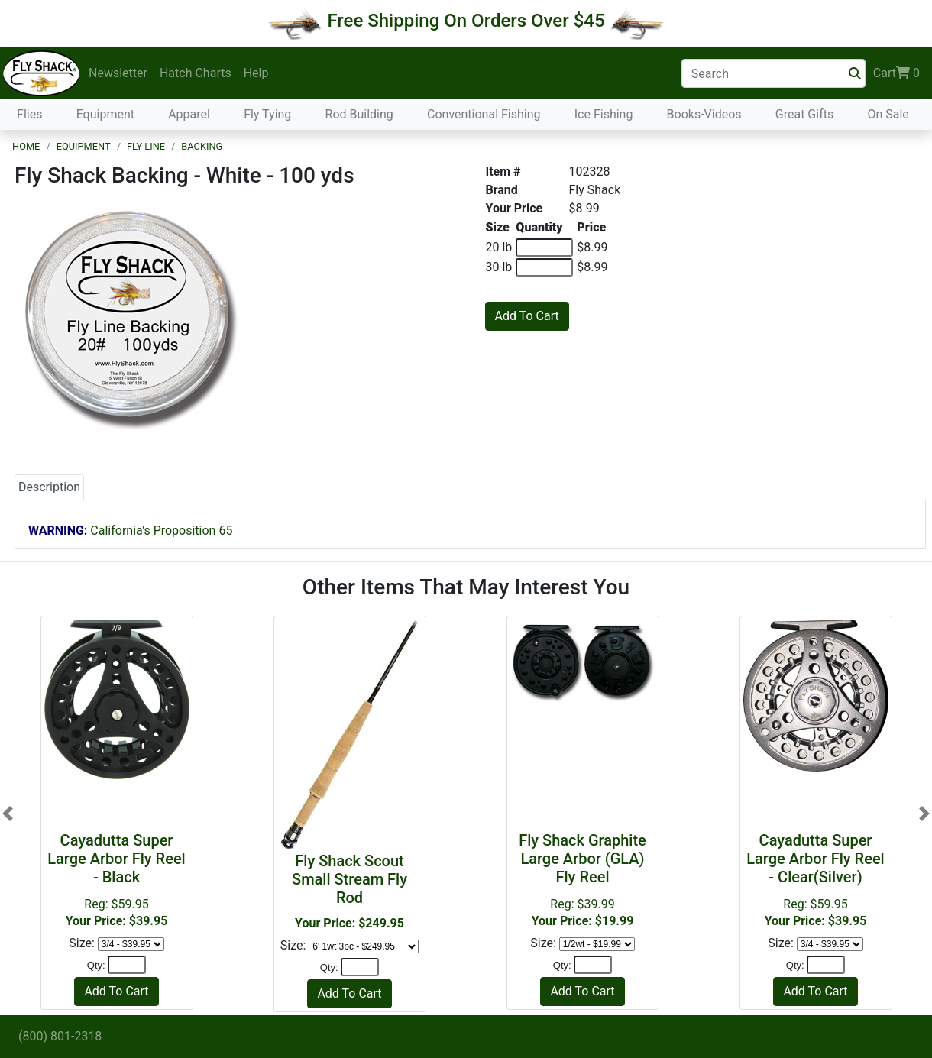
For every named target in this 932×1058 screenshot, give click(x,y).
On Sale (887, 114)
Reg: (116, 879)
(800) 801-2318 (60, 1036)
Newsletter (118, 73)
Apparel (189, 114)
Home (26, 146)
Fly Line (146, 146)
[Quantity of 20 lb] (544, 247)
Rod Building (359, 114)
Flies (29, 114)
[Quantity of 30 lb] (544, 267)
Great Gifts (804, 114)
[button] (7, 814)
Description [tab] (49, 487)
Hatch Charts (195, 73)
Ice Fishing (603, 114)
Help (256, 73)
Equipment (105, 114)
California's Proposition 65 (130, 530)
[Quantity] (127, 965)
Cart (896, 73)
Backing (201, 146)
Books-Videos (704, 114)
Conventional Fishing (484, 114)
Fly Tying (267, 114)
